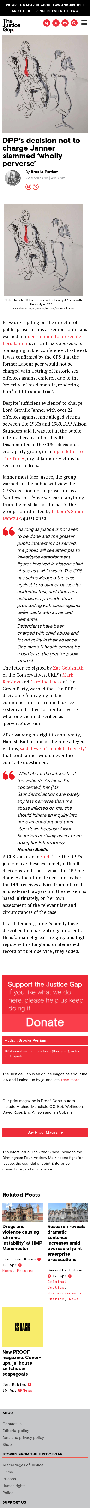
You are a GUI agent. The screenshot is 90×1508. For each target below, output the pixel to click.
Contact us (12, 1423)
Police (7, 1493)
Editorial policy (15, 1430)
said (45, 857)
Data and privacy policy (23, 1437)
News (7, 1271)
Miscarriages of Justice (22, 1465)
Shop (7, 1444)
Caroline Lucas (46, 682)
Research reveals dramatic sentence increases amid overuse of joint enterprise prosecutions (66, 1243)
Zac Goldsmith (68, 668)
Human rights (13, 1486)
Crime (7, 1472)
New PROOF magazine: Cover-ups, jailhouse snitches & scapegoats (21, 1363)
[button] (74, 23)
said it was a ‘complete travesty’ (53, 748)
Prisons (25, 1271)
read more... (71, 1079)
